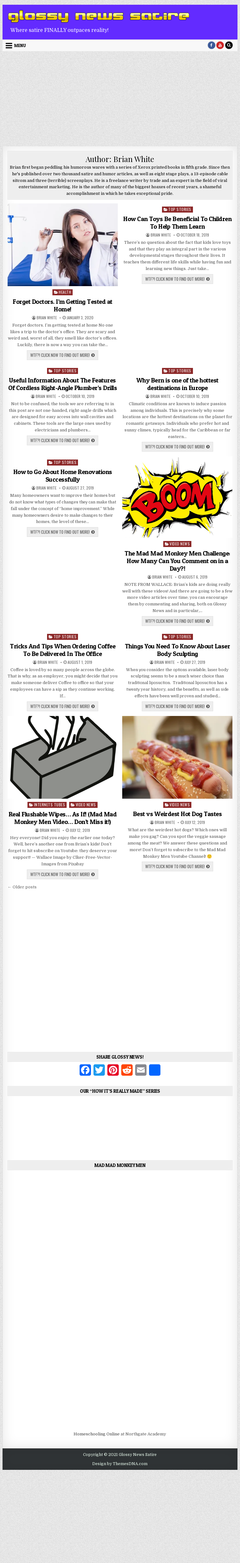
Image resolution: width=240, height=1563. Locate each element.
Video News (180, 543)
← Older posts (22, 887)
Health (65, 292)
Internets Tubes (49, 804)
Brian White (47, 318)
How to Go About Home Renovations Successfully (62, 475)
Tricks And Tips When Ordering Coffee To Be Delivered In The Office (62, 650)
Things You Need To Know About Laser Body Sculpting (177, 650)
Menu (20, 45)
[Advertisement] (120, 99)
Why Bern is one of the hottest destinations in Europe (177, 384)
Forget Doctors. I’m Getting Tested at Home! (62, 305)
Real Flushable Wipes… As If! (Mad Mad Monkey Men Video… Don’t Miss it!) (63, 818)
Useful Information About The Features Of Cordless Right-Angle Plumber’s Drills (62, 384)
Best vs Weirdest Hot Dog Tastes (177, 814)
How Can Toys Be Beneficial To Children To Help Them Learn (177, 222)
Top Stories (179, 209)
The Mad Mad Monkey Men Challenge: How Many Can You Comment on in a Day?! (177, 561)
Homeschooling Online (97, 1434)
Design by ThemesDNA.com (119, 1464)
